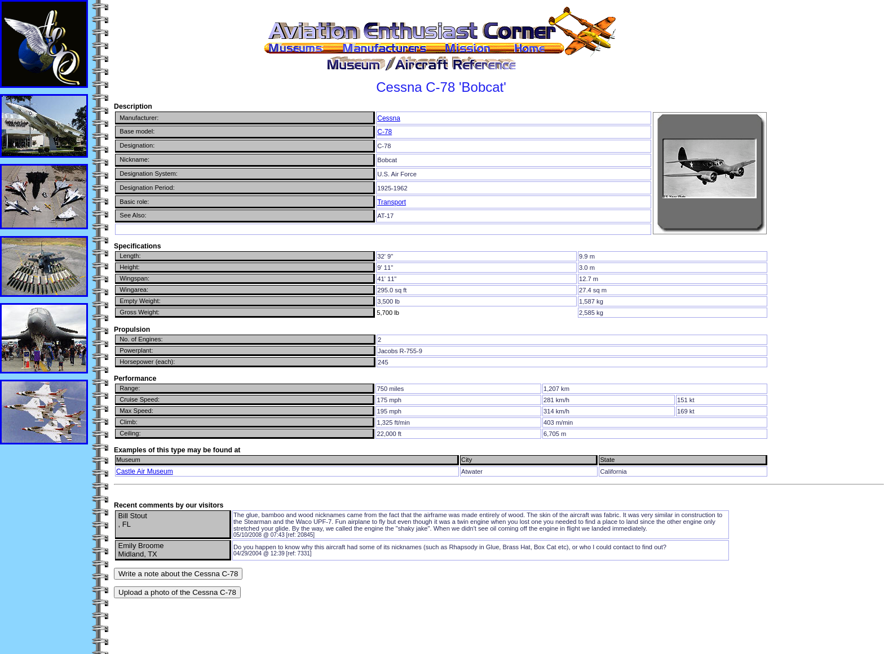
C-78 (384, 132)
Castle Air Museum (144, 471)
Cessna (388, 118)
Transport (391, 202)
